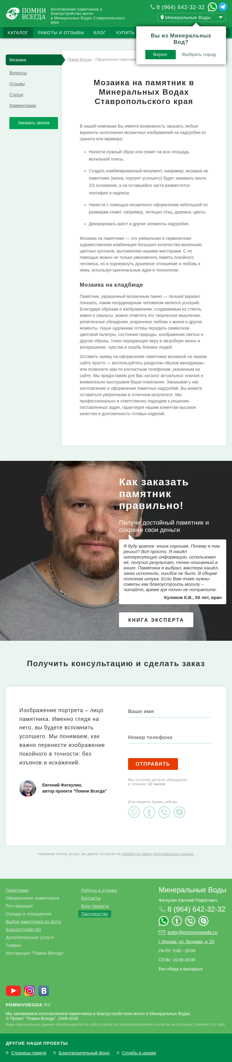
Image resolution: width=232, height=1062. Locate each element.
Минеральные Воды (192, 890)
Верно (160, 54)
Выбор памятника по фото (33, 921)
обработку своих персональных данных (158, 854)
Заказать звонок (34, 122)
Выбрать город (199, 54)
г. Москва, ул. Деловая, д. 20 (186, 941)
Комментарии (22, 105)
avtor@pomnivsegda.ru (192, 932)
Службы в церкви (139, 1053)
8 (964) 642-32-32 (181, 7)
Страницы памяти (28, 1053)
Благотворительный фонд (84, 1053)
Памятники (17, 890)
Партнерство (94, 913)
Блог (100, 32)
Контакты (91, 898)
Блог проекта (95, 906)
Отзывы (17, 83)
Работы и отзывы (61, 32)
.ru (28, 1004)
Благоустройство (23, 929)
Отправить (153, 764)
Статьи (16, 94)
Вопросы (18, 72)
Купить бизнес (135, 32)
